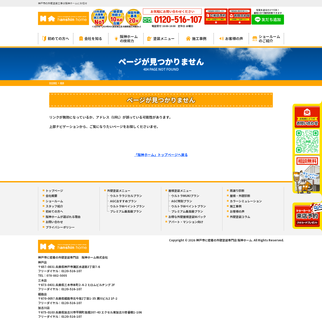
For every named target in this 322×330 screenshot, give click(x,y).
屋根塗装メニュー (180, 190)
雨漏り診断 (237, 190)
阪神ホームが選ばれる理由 (63, 217)
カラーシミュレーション (246, 201)
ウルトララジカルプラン (126, 196)
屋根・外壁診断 (240, 196)
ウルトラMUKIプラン (185, 196)
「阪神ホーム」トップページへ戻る (161, 154)
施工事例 (196, 38)
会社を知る (90, 38)
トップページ (54, 190)
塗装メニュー (161, 38)
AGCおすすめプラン (123, 201)
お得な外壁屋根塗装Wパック (187, 217)
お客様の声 (231, 38)
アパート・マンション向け (185, 222)
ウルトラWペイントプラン (127, 206)
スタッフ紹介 (54, 206)
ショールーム (54, 201)
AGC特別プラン (181, 201)
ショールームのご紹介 (266, 38)
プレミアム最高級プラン (126, 211)
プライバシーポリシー (60, 227)
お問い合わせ (54, 222)
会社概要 (51, 196)
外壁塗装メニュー (118, 190)
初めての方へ (55, 38)
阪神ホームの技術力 (126, 38)
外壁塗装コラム (240, 217)
